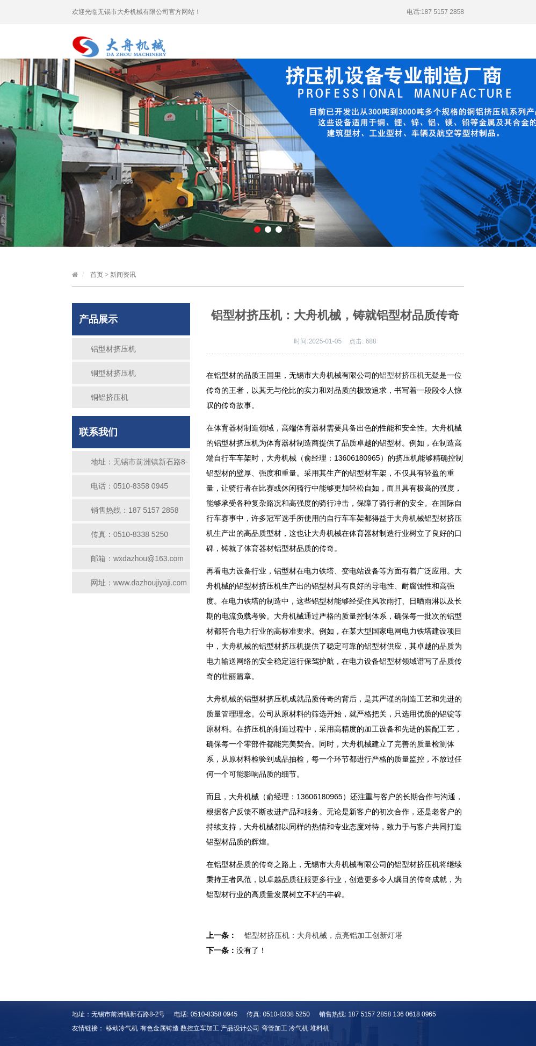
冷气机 (298, 1028)
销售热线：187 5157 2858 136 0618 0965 (134, 513)
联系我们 (369, 42)
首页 (201, 31)
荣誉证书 (289, 42)
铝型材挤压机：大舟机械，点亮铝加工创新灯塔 (323, 935)
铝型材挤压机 (113, 349)
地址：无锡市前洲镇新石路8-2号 (139, 464)
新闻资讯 (209, 42)
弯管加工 (274, 1028)
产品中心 (354, 31)
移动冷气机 (122, 1028)
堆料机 (319, 1028)
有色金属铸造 (159, 1028)
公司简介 (274, 31)
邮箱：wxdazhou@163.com (137, 558)
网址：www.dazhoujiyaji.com (139, 582)
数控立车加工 (199, 1028)
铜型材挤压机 (113, 373)
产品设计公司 (240, 1028)
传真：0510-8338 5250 (129, 534)
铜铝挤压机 (109, 397)
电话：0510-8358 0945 (129, 486)
